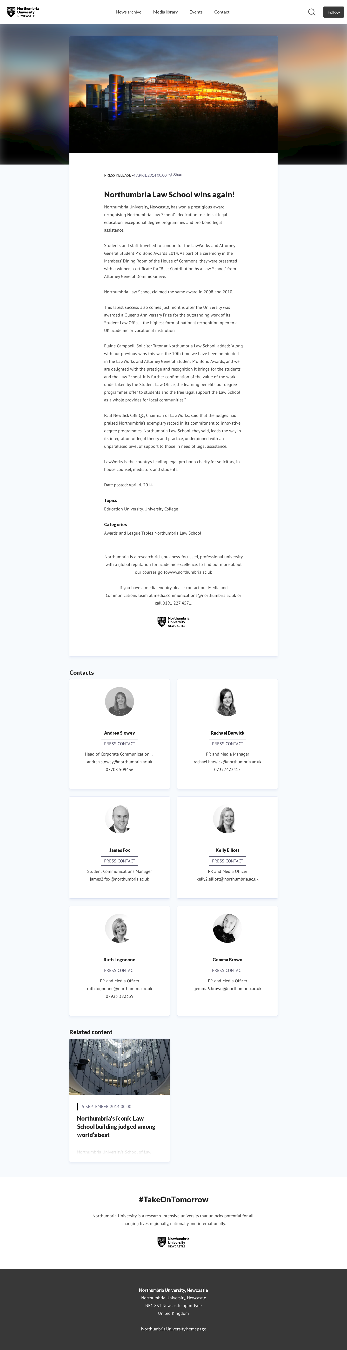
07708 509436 (119, 769)
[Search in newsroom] (312, 12)
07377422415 (227, 769)
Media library (165, 11)
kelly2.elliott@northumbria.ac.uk (228, 879)
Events (196, 11)
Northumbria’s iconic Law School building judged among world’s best (116, 1126)
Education (113, 509)
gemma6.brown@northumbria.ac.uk (227, 988)
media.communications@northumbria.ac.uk (195, 595)
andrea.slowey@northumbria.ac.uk (119, 762)
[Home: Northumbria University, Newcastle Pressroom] (23, 12)
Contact (222, 11)
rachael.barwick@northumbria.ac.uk (227, 762)
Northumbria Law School (177, 533)
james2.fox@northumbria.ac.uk (119, 879)
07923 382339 (119, 996)
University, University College (151, 509)
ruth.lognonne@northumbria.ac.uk (119, 988)
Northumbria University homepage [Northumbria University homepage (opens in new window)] (173, 1328)
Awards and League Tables (128, 533)
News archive (128, 11)
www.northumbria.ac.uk (190, 572)
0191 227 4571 (177, 603)
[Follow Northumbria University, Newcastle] (333, 12)
